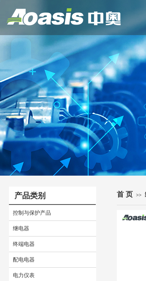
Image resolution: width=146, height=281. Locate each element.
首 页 (125, 194)
